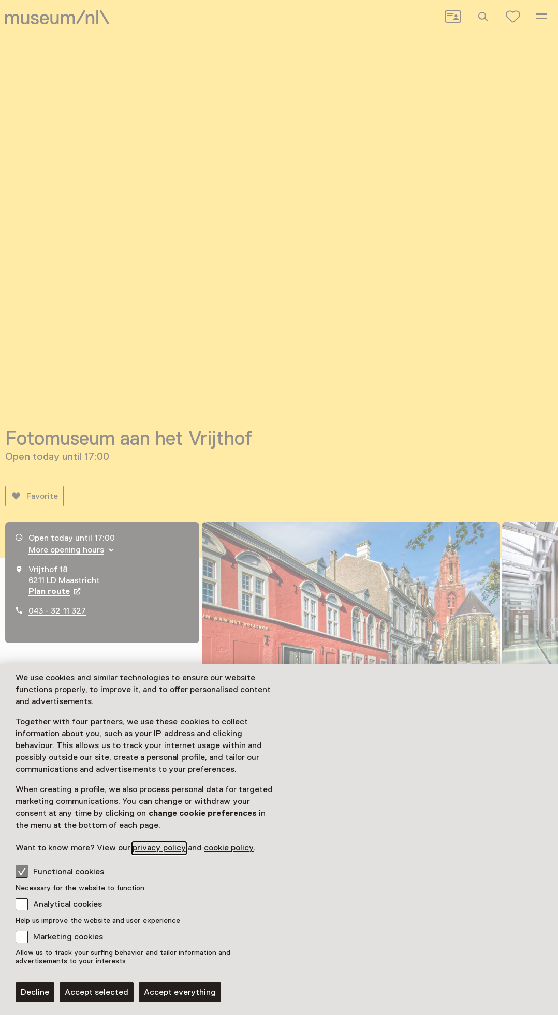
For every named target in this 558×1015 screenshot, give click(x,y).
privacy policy (159, 848)
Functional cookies (60, 871)
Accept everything (180, 992)
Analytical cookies (67, 904)
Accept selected (96, 992)
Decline (35, 992)
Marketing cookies (68, 937)
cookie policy (229, 848)
